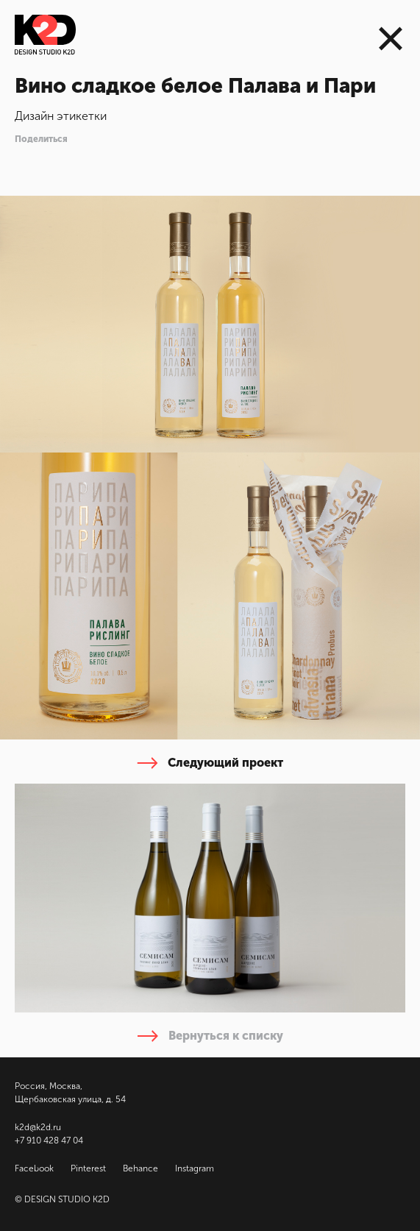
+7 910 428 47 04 (49, 1140)
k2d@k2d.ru (38, 1127)
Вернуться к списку (210, 1036)
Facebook (34, 1168)
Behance (140, 1168)
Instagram (194, 1168)
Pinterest (88, 1168)
